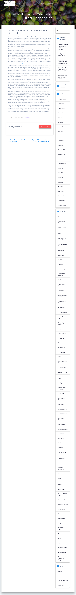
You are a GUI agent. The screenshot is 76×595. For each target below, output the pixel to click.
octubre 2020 (61, 161)
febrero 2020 (61, 198)
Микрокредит (61, 520)
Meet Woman (61, 435)
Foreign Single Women (61, 325)
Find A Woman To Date (62, 304)
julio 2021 (60, 119)
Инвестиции (61, 515)
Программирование (63, 525)
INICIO (42, 3)
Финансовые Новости (61, 530)
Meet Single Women (63, 431)
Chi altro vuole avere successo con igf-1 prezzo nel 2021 (63, 71)
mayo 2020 (60, 184)
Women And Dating (62, 502)
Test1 (59, 480)
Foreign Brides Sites (62, 314)
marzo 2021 (61, 138)
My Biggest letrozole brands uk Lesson (63, 56)
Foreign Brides (61, 309)
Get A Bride (60, 358)
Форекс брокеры (62, 545)
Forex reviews (61, 349)
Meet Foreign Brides (62, 411)
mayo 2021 (60, 128)
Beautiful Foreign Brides (62, 234)
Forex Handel (61, 340)
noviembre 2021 (62, 101)
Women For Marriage (63, 506)
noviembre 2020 (62, 156)
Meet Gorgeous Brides (61, 421)
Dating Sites (61, 292)
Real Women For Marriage (62, 455)
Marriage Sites (61, 385)
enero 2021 (60, 147)
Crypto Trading (61, 271)
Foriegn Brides (61, 354)
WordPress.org (61, 587)
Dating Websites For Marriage (62, 298)
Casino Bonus (61, 257)
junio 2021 (60, 124)
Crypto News (61, 266)
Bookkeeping (61, 252)
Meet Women (61, 440)
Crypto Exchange (62, 261)
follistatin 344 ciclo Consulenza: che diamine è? (62, 79)
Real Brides (60, 449)
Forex (59, 331)
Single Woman (61, 460)
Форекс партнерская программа (61, 560)
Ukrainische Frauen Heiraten (62, 485)
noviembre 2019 (62, 207)
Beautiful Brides (62, 229)
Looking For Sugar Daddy (62, 379)
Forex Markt (61, 345)
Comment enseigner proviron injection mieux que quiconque (63, 49)
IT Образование (62, 369)
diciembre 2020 (61, 151)
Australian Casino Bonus (62, 224)
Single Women (61, 465)
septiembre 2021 (62, 110)
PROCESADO (58, 3)
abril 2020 (60, 188)
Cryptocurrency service (61, 287)
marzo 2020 (61, 193)
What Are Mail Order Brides (63, 496)
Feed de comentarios (63, 582)
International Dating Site (62, 364)
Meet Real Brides (62, 426)
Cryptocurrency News (63, 281)
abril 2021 (60, 133)
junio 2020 (60, 179)
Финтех (60, 535)
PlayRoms (60, 445)
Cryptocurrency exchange (61, 276)
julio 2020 (60, 175)
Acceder (60, 573)
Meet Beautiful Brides (61, 401)
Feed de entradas (62, 578)
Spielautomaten (62, 475)
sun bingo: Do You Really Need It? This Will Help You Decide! (63, 64)
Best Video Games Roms (62, 247)
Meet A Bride (61, 395)
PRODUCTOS (50, 3)
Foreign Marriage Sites (62, 319)
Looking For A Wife (62, 374)
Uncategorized (27, 119)
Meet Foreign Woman (63, 415)
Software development (61, 470)
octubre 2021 (61, 105)
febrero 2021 (61, 142)
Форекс (60, 540)
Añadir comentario (45, 128)
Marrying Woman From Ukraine (62, 390)
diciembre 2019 (61, 202)
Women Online (61, 511)
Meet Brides (61, 406)
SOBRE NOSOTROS (67, 3)
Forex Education (62, 335)
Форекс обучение (62, 549)
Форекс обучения (62, 554)
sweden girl (21, 65)
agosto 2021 (61, 115)
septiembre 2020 (62, 165)
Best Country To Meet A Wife (62, 241)
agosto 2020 (61, 170)
